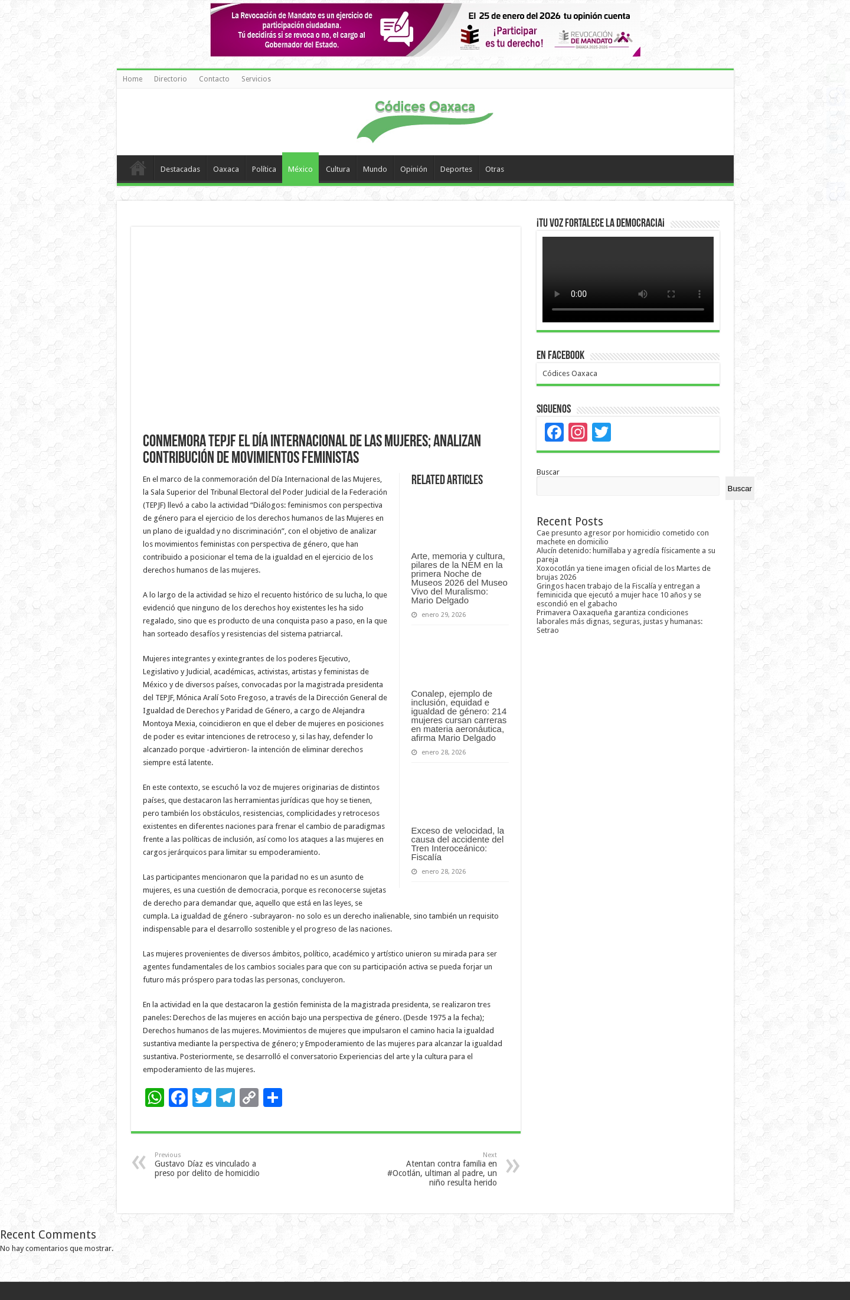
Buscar (548, 472)
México (300, 169)
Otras (494, 169)
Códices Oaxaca (569, 373)
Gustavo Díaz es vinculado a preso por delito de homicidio (215, 1164)
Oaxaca (226, 169)
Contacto (214, 79)
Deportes (456, 169)
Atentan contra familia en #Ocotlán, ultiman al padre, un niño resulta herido (436, 1169)
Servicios (256, 79)
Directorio (170, 79)
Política (264, 169)
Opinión (413, 169)
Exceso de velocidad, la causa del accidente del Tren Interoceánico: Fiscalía (458, 843)
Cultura (338, 169)
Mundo (375, 169)
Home (132, 79)
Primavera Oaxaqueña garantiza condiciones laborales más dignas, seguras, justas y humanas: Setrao (619, 621)
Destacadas (180, 169)
